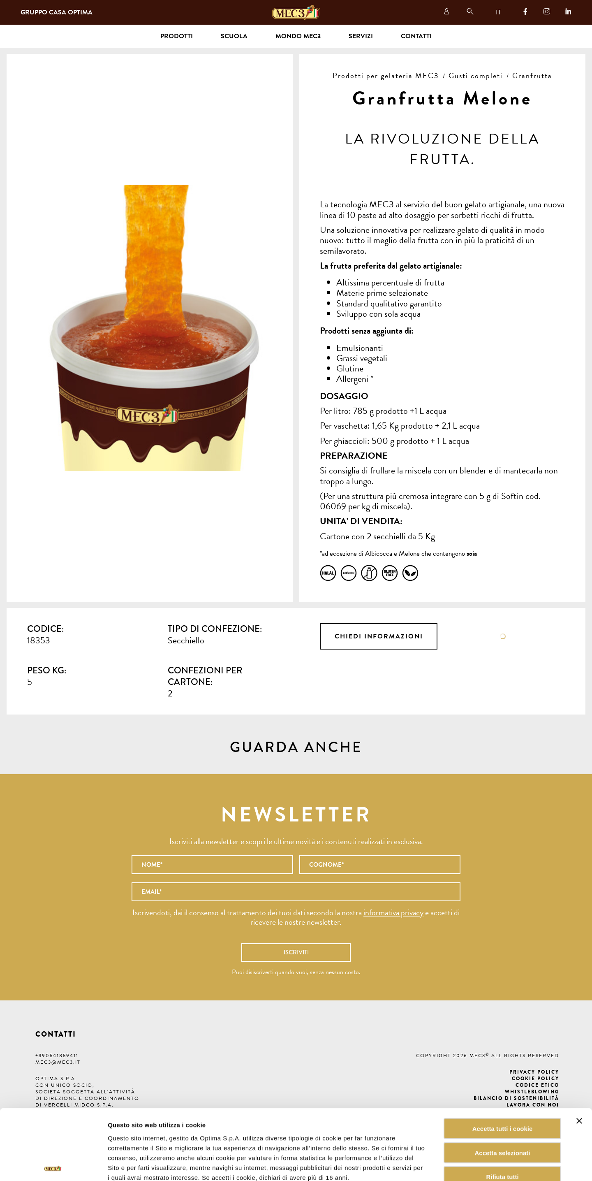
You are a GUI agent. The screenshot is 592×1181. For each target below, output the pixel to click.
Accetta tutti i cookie (502, 1080)
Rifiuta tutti (502, 1128)
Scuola (234, 36)
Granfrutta (532, 75)
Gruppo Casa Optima (56, 12)
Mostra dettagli (417, 1164)
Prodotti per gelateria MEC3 (386, 75)
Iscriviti (296, 952)
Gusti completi (476, 75)
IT (498, 12)
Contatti (416, 36)
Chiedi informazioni (379, 636)
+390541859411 (57, 1055)
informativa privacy (393, 912)
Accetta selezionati (502, 1104)
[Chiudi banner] (579, 1072)
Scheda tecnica (502, 636)
